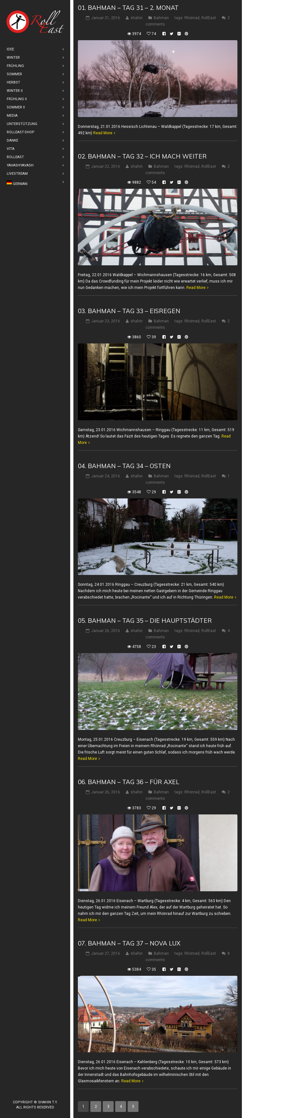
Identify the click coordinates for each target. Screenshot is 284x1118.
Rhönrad (191, 18)
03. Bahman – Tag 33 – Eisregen (129, 311)
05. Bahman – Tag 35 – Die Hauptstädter (145, 620)
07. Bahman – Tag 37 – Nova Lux (129, 943)
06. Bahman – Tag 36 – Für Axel (128, 782)
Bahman (161, 18)
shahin (137, 18)
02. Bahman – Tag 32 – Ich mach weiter (142, 156)
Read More (102, 133)
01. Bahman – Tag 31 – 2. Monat (128, 7)
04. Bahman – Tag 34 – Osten (124, 466)
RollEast (208, 18)
